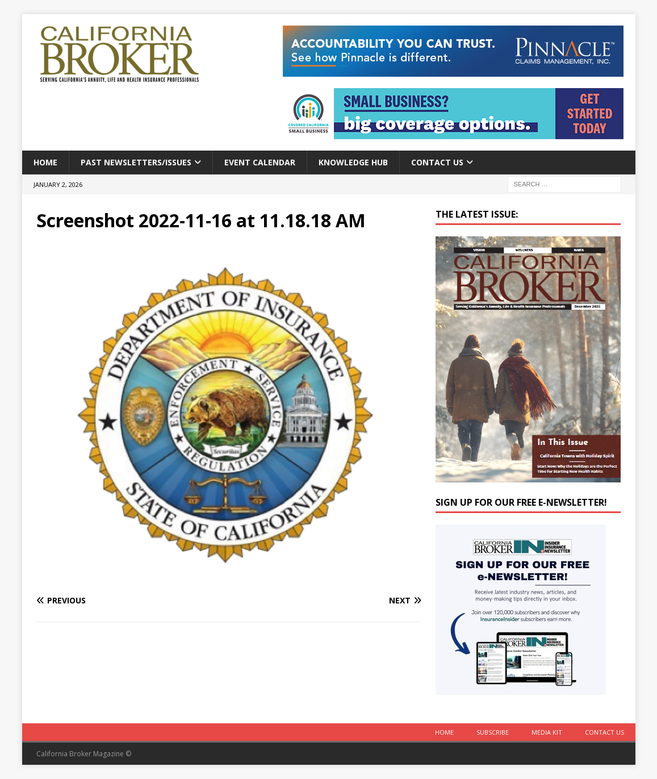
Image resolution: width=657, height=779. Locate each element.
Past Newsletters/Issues (136, 162)
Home (45, 162)
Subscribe (492, 732)
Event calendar (259, 162)
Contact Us (437, 162)
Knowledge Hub (353, 162)
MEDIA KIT (547, 732)
